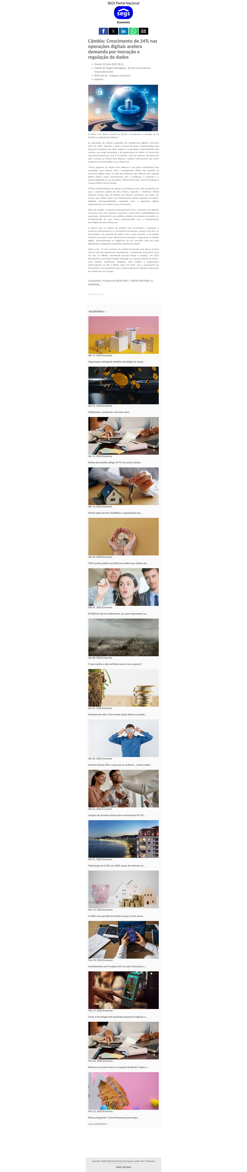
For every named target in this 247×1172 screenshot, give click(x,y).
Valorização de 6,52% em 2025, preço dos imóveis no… (116, 865)
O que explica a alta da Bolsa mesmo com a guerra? (115, 664)
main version (123, 1167)
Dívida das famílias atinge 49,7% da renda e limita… (115, 462)
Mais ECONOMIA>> (98, 1124)
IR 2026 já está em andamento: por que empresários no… (118, 613)
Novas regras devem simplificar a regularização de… (115, 512)
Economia (123, 22)
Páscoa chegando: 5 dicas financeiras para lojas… (113, 1117)
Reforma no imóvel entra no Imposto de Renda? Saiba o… (118, 1067)
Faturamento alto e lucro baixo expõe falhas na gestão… (117, 714)
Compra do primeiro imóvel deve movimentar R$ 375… (117, 815)
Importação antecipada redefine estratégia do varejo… (116, 361)
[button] (103, 31)
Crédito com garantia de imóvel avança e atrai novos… (116, 916)
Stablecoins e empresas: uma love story (108, 412)
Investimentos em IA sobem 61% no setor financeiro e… (117, 966)
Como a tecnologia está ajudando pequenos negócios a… (117, 1016)
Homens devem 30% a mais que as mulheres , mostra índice (119, 764)
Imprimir (99, 79)
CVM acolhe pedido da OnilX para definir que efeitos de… (118, 563)
